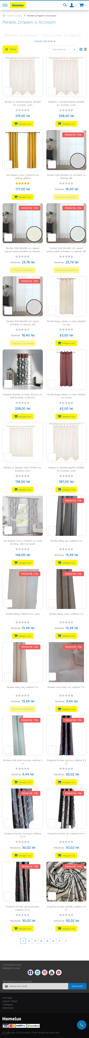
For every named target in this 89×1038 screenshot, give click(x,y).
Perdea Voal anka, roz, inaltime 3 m (66, 687)
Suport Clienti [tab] (10, 1001)
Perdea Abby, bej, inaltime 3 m (23, 687)
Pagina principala (4, 15)
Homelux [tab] (7, 997)
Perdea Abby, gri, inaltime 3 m (66, 540)
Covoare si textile (14, 15)
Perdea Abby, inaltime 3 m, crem (23, 614)
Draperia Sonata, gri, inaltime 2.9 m (66, 833)
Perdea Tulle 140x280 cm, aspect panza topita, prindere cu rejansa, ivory (22, 251)
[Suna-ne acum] (81, 1025)
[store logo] (18, 5)
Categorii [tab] (8, 1004)
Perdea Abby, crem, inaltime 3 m (66, 614)
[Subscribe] (77, 986)
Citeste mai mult (43, 41)
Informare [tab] (8, 1007)
